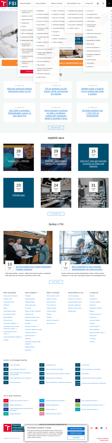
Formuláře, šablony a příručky (33, 329)
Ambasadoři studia (9, 302)
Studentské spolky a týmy (32, 317)
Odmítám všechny (76, 433)
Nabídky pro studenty (31, 320)
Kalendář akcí (93, 299)
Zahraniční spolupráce (74, 305)
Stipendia (27, 323)
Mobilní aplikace (8, 317)
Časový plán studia (30, 305)
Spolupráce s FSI (73, 3)
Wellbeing (28, 338)
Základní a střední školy (75, 308)
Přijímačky (6, 305)
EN (109, 3)
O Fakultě (89, 3)
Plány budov (93, 335)
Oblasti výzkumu (51, 302)
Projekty (49, 314)
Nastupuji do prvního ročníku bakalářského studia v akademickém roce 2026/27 (54, 63)
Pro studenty (41, 3)
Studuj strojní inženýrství (11, 296)
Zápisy (5, 308)
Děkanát (92, 311)
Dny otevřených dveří (10, 314)
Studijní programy (30, 299)
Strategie (92, 323)
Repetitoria (28, 350)
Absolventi (92, 305)
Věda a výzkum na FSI (53, 296)
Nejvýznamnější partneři (75, 302)
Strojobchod (93, 317)
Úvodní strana (13, 9)
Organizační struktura (96, 308)
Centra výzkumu (51, 305)
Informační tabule (94, 320)
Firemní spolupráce (73, 296)
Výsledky (49, 317)
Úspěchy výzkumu (52, 299)
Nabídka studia (8, 299)
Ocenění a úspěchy (95, 302)
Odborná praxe (29, 314)
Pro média (92, 338)
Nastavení (76, 437)
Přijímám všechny (76, 428)
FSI (4, 9)
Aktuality (92, 296)
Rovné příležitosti (94, 329)
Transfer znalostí (51, 311)
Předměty (27, 296)
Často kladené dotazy (10, 311)
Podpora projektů (51, 308)
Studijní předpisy (29, 302)
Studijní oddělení (30, 347)
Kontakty (6, 340)
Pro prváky (28, 308)
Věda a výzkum (56, 3)
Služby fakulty (72, 311)
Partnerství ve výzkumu (74, 299)
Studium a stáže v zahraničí (33, 311)
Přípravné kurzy (8, 320)
